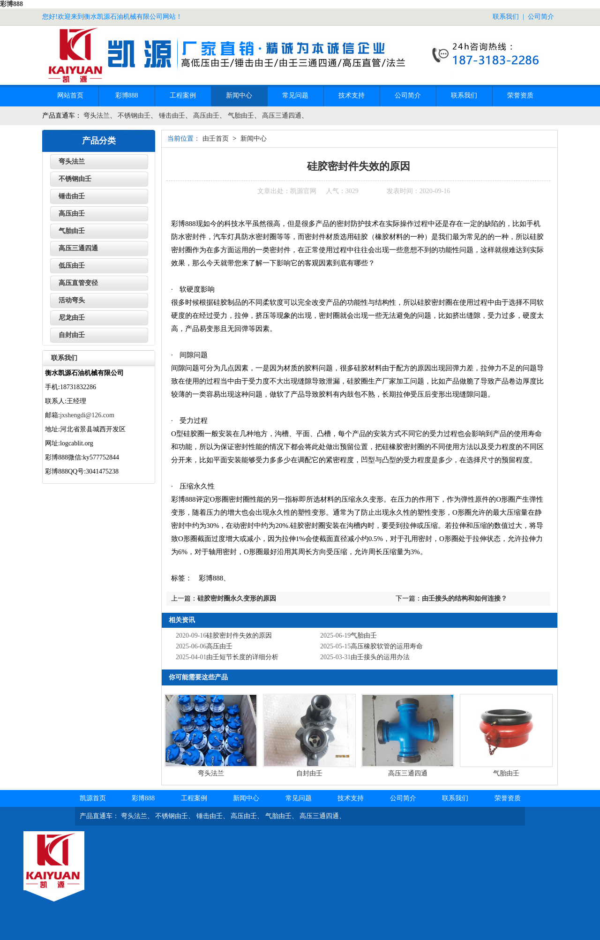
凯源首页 (93, 798)
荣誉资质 (520, 95)
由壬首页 (215, 138)
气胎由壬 (241, 115)
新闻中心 (239, 95)
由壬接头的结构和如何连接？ (464, 598)
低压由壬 (72, 265)
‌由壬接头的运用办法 (380, 657)
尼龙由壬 (72, 317)
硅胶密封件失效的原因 (239, 635)
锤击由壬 (172, 115)
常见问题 (295, 95)
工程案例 (183, 95)
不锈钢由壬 (134, 115)
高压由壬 (206, 115)
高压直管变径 (78, 282)
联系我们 (506, 16)
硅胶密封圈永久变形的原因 (236, 598)
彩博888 (11, 4)
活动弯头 (72, 300)
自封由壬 (309, 773)
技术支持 (351, 95)
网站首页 (70, 95)
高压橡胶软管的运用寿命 (387, 646)
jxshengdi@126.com (87, 415)
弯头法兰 (96, 115)
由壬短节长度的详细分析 (242, 657)
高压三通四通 (281, 115)
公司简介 (541, 16)
